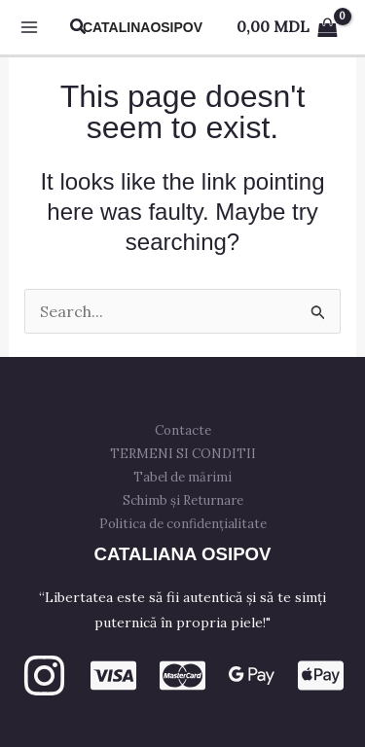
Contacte (183, 430)
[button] (79, 27)
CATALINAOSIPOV (142, 27)
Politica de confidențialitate (183, 524)
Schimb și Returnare (183, 500)
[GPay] (251, 675)
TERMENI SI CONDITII (183, 453)
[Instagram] (44, 675)
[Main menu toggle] (29, 27)
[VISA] (113, 675)
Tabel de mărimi (182, 477)
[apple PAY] (321, 675)
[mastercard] (182, 675)
